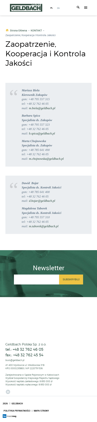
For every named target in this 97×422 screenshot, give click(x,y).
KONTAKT (36, 30)
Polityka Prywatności (17, 410)
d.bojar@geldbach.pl (42, 201)
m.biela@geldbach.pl (42, 108)
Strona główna (18, 30)
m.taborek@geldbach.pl (43, 226)
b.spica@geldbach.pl (42, 133)
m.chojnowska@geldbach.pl (46, 158)
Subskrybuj (71, 279)
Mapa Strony (41, 410)
